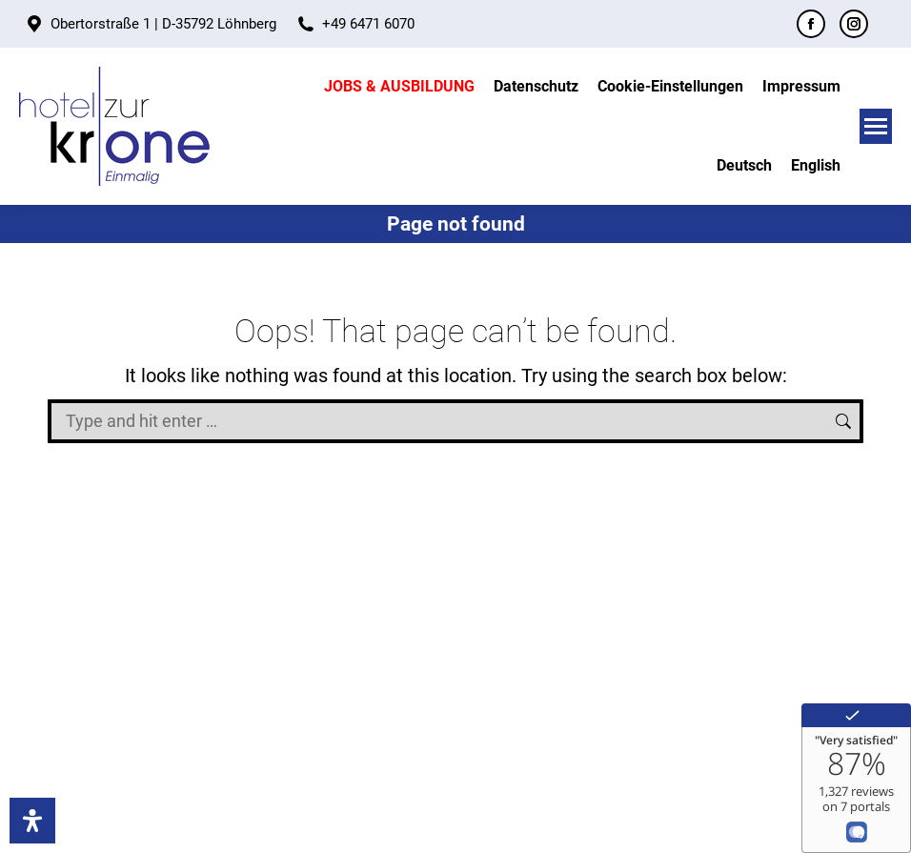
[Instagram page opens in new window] (854, 24)
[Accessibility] (32, 820)
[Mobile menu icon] (876, 126)
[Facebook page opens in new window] (811, 24)
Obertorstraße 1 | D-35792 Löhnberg (163, 23)
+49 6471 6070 (368, 23)
